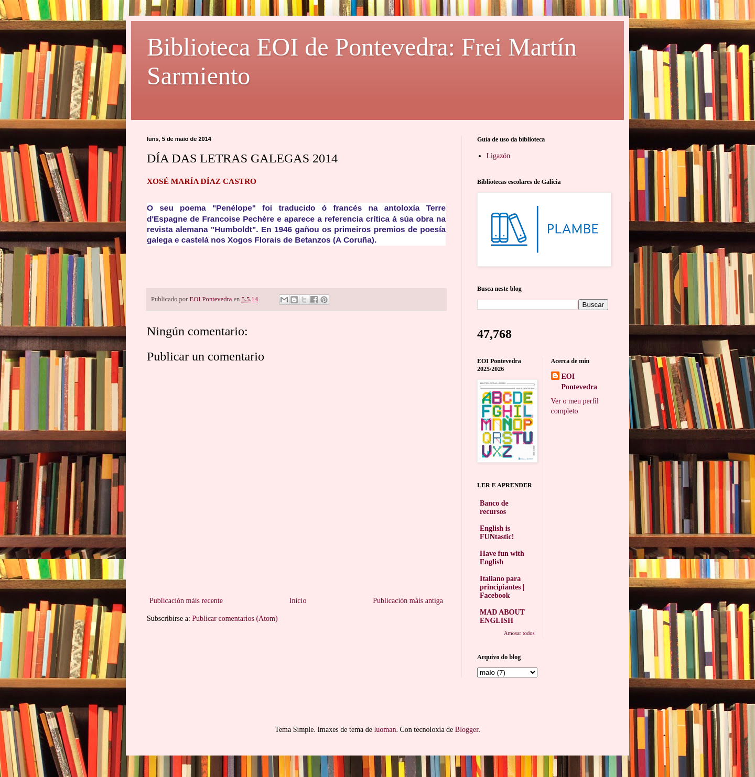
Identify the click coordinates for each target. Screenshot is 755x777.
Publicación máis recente (186, 601)
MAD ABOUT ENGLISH (502, 616)
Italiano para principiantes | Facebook (502, 587)
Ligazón (499, 156)
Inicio (298, 601)
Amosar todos (519, 633)
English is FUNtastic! (497, 532)
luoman (385, 730)
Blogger (466, 730)
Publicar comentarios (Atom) (234, 618)
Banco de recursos (494, 507)
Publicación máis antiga (408, 601)
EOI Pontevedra (579, 382)
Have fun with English (502, 558)
